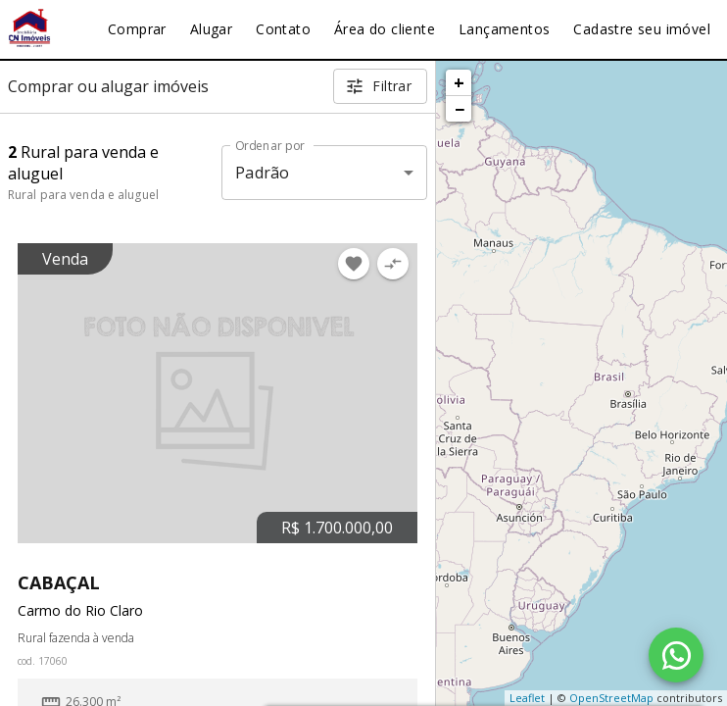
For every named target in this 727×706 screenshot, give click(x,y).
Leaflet (527, 697)
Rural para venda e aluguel (83, 194)
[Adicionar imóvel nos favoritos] (353, 263)
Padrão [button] (262, 172)
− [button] (459, 109)
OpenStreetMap (611, 697)
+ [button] (459, 82)
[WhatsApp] (676, 655)
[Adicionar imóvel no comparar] (393, 263)
